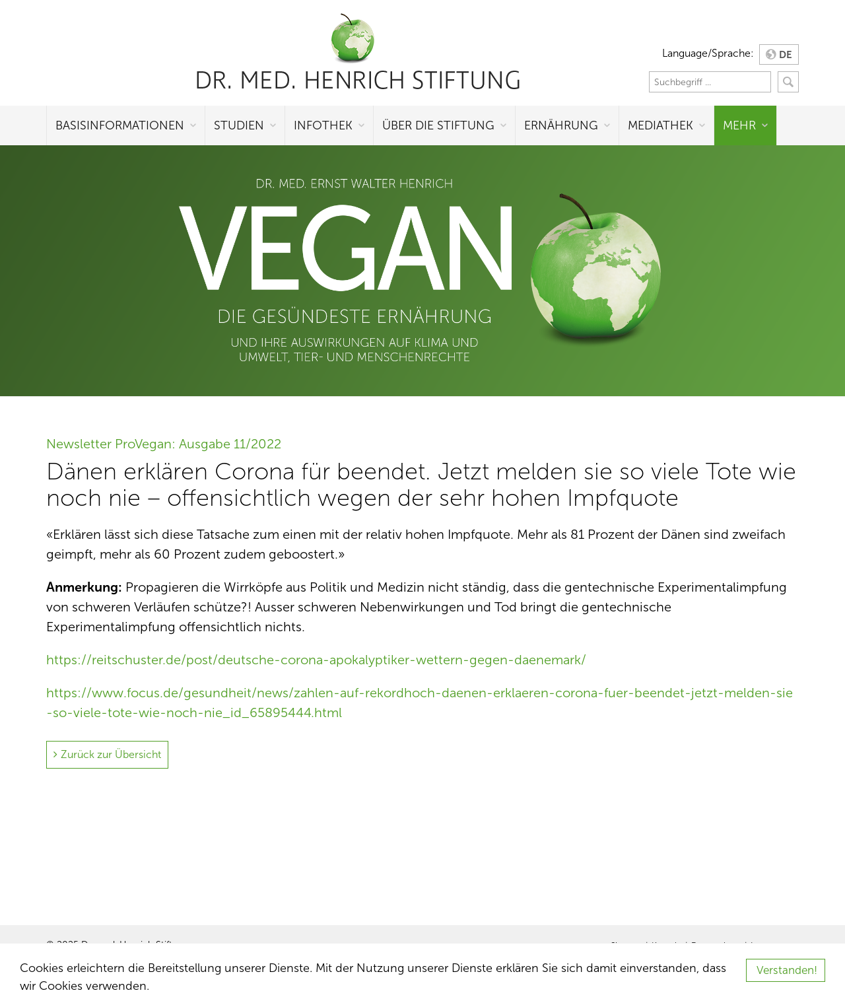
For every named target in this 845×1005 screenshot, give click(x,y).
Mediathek (660, 125)
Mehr (739, 125)
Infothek (323, 125)
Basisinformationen (119, 125)
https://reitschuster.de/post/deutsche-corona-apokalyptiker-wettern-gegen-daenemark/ (316, 659)
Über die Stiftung (438, 125)
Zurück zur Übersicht (111, 754)
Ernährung (561, 125)
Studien (239, 125)
